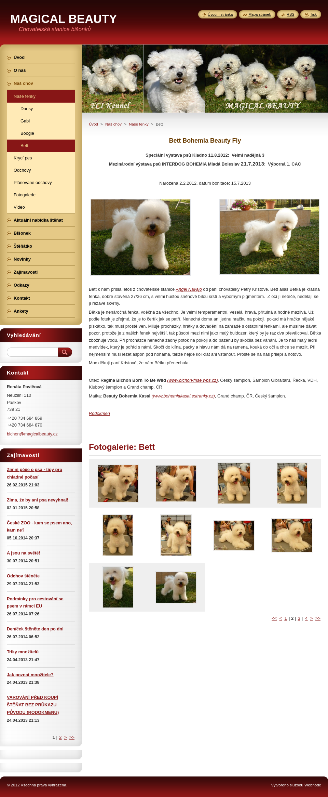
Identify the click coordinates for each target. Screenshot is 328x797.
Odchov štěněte (23, 575)
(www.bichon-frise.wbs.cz (191, 380)
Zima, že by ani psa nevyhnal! (37, 499)
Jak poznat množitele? (30, 674)
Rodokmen (99, 413)
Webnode (312, 785)
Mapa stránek (259, 14)
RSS (290, 14)
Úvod (93, 124)
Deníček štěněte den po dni (35, 628)
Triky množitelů (23, 651)
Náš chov (113, 124)
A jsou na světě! (23, 553)
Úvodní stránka (220, 14)
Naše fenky (139, 124)
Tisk (313, 14)
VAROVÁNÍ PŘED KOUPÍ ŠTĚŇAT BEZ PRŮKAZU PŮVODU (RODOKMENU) (33, 705)
